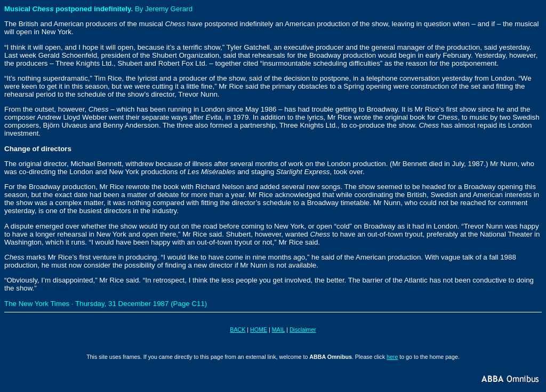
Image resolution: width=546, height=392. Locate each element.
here (392, 357)
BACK (237, 329)
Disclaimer (303, 329)
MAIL (278, 329)
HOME (258, 329)
